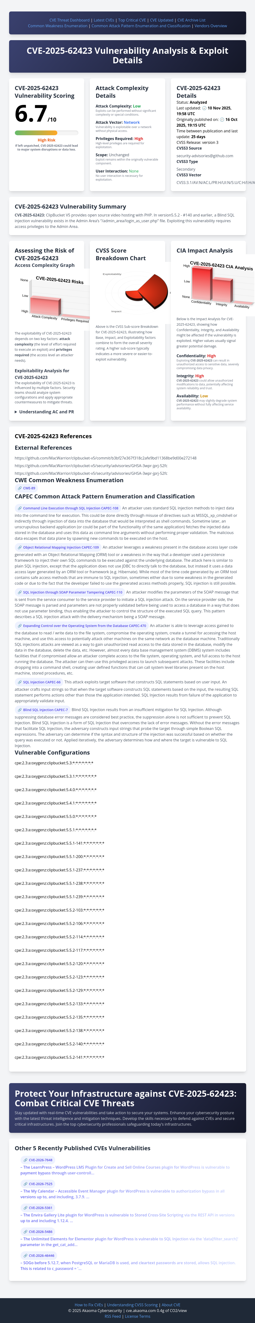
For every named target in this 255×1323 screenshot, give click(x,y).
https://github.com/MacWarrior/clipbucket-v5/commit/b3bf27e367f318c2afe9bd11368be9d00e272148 (106, 458)
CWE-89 (29, 488)
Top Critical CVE (132, 20)
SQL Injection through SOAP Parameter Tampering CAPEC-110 (72, 592)
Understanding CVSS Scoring (132, 1304)
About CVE (171, 1304)
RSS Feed (113, 1316)
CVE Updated (161, 20)
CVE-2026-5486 (40, 1231)
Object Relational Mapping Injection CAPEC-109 (61, 547)
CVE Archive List (191, 20)
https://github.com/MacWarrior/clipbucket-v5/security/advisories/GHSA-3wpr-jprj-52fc (91, 465)
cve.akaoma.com (141, 1310)
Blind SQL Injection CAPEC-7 (45, 709)
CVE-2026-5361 (40, 1207)
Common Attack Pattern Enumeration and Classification (141, 25)
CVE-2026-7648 (40, 1160)
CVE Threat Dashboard (69, 20)
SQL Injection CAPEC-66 (42, 682)
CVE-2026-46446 (41, 1255)
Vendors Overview (211, 25)
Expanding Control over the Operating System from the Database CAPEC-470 (84, 625)
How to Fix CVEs (89, 1304)
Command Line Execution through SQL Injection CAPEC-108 (70, 508)
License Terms (137, 1316)
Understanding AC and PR (46, 412)
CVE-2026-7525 (40, 1184)
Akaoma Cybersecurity (102, 1310)
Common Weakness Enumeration (57, 25)
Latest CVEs (104, 20)
